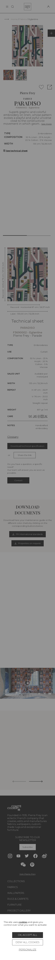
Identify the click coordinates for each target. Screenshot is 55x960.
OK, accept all (27, 935)
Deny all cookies (27, 942)
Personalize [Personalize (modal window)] (27, 949)
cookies (22, 922)
